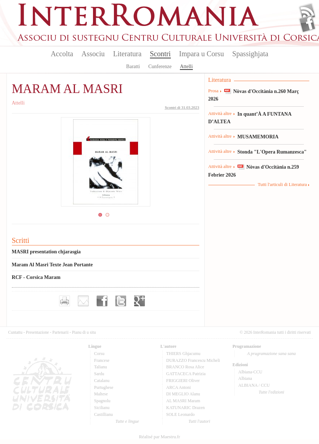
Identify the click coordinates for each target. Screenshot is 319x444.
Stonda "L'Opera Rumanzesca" (272, 152)
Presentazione (37, 332)
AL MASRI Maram (183, 400)
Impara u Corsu (201, 54)
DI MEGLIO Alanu (183, 393)
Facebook (307, 23)
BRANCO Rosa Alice (185, 366)
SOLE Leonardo (180, 414)
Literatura (127, 54)
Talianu (100, 366)
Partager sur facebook (102, 301)
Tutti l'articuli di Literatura (282, 184)
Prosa (213, 90)
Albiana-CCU (250, 371)
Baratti (133, 66)
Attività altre (220, 113)
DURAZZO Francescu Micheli (193, 360)
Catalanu (102, 380)
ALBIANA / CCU (254, 385)
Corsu (99, 353)
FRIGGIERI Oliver (183, 380)
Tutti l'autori (199, 421)
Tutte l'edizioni (271, 392)
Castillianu (103, 414)
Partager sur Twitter (121, 301)
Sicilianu (102, 407)
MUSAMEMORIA (258, 136)
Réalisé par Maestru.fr (159, 436)
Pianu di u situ (84, 332)
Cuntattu (15, 332)
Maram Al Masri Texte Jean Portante (52, 264)
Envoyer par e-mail (83, 301)
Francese (102, 360)
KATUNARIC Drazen (185, 407)
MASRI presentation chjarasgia (46, 251)
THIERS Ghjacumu (183, 353)
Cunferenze (160, 66)
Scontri (160, 54)
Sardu (99, 373)
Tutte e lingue (127, 421)
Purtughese (103, 387)
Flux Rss (307, 12)
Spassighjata (250, 54)
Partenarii (60, 332)
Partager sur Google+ (139, 301)
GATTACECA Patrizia (185, 373)
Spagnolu (102, 400)
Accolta (62, 54)
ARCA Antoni (178, 387)
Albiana (245, 378)
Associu (93, 54)
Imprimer (64, 301)
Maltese (101, 393)
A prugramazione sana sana (271, 353)
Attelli (186, 66)
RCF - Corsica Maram (36, 277)
